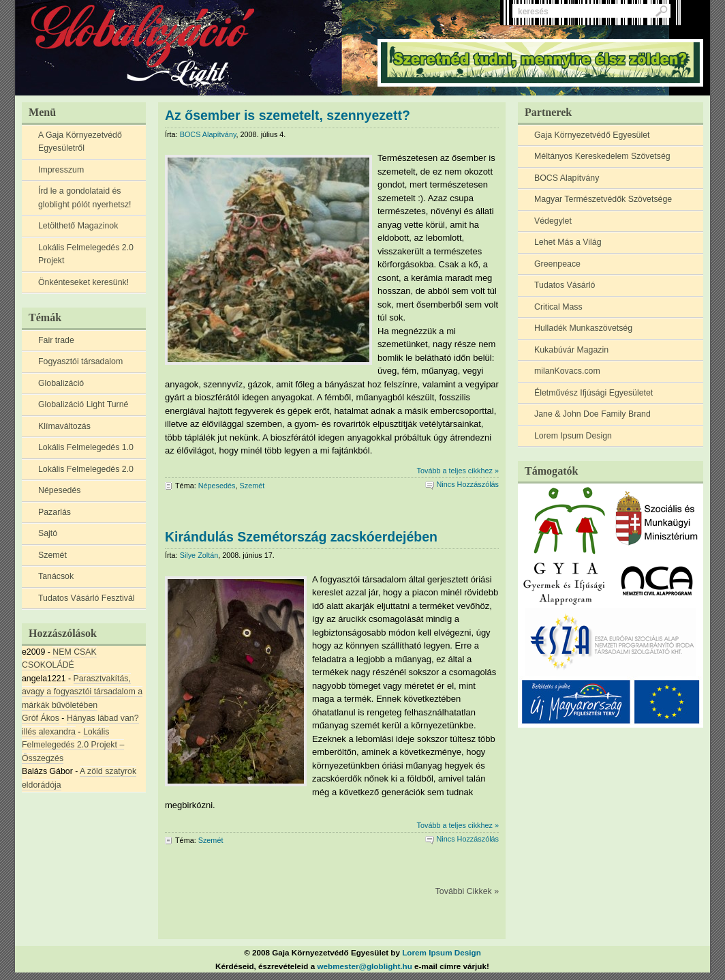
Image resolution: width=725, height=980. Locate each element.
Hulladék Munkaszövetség (583, 328)
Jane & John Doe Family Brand (592, 414)
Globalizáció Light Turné (83, 404)
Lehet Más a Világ (568, 242)
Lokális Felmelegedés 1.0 (86, 447)
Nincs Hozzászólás (468, 484)
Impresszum (61, 170)
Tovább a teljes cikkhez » (458, 470)
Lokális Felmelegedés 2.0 (86, 469)
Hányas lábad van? (103, 718)
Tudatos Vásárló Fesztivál (86, 598)
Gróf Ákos (40, 718)
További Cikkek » (467, 891)
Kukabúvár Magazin (571, 350)
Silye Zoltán (199, 555)
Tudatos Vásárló (564, 285)
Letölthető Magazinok (78, 226)
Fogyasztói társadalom (80, 361)
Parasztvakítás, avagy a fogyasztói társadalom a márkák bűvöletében (82, 692)
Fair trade (56, 340)
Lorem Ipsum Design (573, 436)
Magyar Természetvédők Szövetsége (603, 199)
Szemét (52, 555)
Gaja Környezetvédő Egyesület (592, 135)
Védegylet (553, 221)
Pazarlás (54, 512)
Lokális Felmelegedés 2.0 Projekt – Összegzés (73, 745)
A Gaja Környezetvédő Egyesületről (80, 141)
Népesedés (59, 490)
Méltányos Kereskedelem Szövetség (602, 156)
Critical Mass (558, 307)
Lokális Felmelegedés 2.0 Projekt (86, 254)
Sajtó (47, 533)
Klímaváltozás (64, 426)
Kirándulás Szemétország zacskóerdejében (301, 536)
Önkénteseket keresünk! (83, 282)
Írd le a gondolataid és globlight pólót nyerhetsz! (85, 197)
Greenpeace (557, 264)
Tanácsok (56, 576)
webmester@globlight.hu (365, 966)
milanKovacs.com (567, 371)
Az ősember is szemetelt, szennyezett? (287, 115)
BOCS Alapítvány (566, 178)
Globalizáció (61, 383)
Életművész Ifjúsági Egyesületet (593, 393)
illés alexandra (49, 732)
